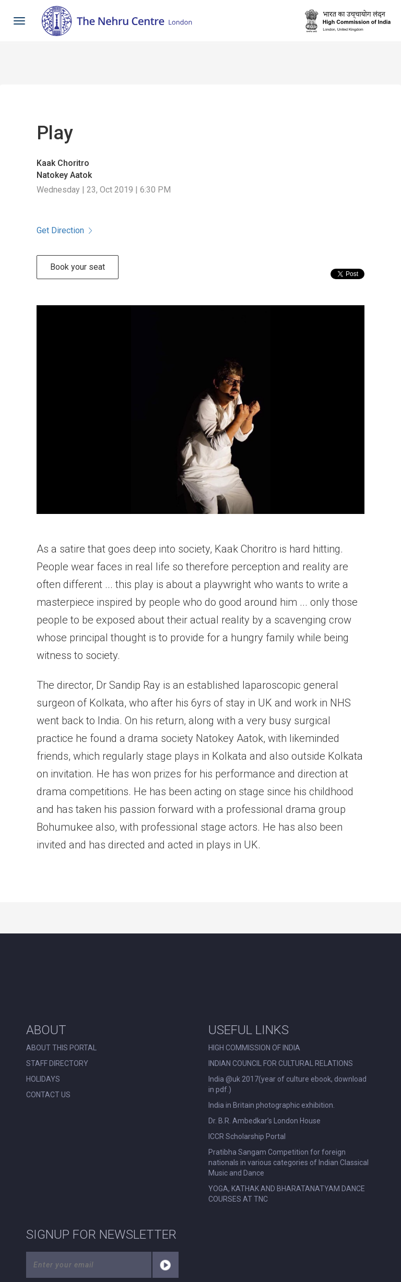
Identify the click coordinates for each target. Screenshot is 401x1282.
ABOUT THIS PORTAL (61, 1048)
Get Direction (64, 230)
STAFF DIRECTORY (57, 1063)
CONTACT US (48, 1095)
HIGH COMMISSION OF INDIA (254, 1048)
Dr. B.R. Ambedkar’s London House (264, 1121)
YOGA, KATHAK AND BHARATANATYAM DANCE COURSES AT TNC (286, 1193)
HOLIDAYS (43, 1079)
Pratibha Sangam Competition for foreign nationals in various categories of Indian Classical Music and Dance (288, 1162)
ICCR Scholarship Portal (247, 1136)
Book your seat (77, 267)
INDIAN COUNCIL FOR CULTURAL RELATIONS (280, 1063)
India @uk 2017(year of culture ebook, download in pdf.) (287, 1084)
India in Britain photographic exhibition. (271, 1105)
